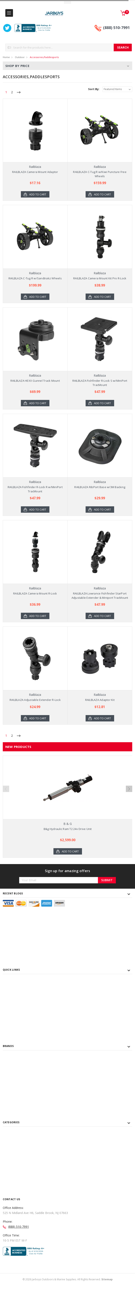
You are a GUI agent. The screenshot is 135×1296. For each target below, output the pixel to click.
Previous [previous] (6, 792)
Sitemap (107, 1292)
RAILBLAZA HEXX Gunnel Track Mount (35, 381)
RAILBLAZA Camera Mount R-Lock (35, 593)
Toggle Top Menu (67, 2)
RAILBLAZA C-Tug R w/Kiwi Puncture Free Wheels (99, 174)
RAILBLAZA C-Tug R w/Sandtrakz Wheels (35, 278)
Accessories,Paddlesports (44, 57)
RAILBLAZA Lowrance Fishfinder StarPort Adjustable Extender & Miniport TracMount (100, 596)
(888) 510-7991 (116, 27)
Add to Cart (37, 194)
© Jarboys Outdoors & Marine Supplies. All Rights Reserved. (68, 1292)
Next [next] (129, 792)
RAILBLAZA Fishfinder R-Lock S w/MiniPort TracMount (99, 383)
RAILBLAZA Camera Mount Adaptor (35, 172)
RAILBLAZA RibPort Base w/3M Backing (99, 487)
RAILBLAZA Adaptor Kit (100, 700)
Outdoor (20, 57)
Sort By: (93, 89)
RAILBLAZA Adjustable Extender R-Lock (35, 700)
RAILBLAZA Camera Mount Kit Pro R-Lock (99, 278)
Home (6, 57)
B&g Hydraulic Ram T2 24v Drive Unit (68, 829)
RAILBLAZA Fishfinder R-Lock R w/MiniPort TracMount (35, 489)
